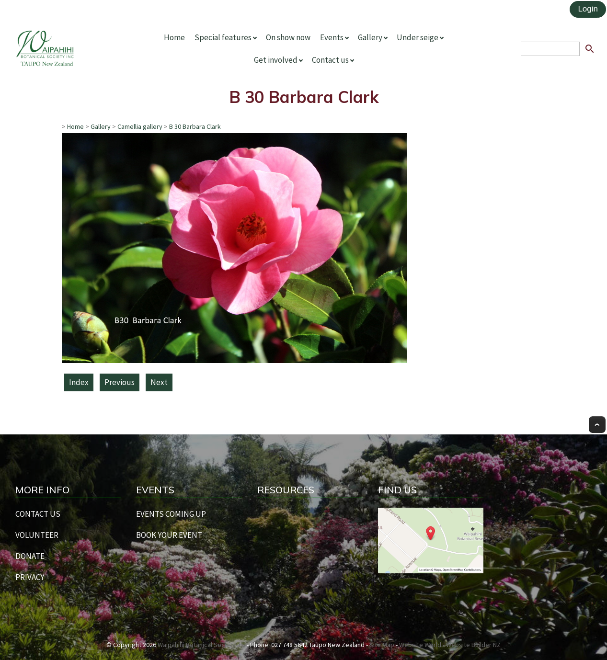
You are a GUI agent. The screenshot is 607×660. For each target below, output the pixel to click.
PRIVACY (29, 577)
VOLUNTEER (36, 535)
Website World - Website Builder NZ (450, 644)
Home (174, 37)
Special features (223, 37)
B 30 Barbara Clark (195, 126)
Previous (119, 382)
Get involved (276, 60)
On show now (288, 37)
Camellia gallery (139, 126)
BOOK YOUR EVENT (169, 535)
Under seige (417, 37)
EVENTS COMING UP (171, 514)
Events (332, 37)
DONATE (30, 556)
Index (79, 382)
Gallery (370, 37)
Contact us (330, 60)
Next (159, 382)
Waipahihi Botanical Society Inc (201, 644)
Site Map (381, 644)
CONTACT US (37, 514)
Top (597, 424)
